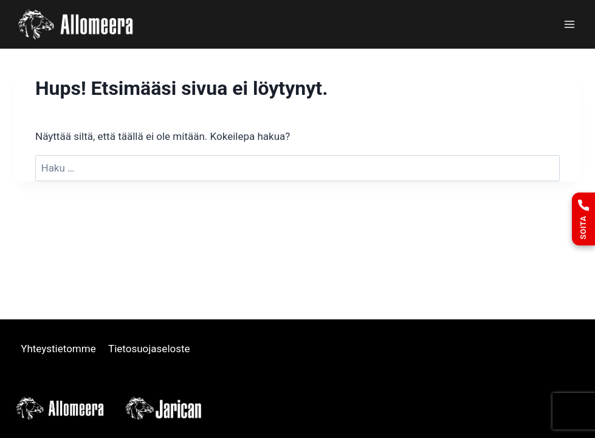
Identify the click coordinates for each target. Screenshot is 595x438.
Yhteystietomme (58, 348)
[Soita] (583, 219)
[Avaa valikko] (569, 24)
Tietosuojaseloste (149, 348)
